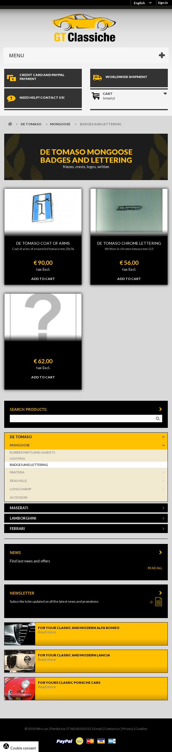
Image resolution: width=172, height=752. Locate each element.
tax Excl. (43, 269)
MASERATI (19, 508)
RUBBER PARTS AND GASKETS (32, 452)
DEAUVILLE (18, 480)
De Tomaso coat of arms (43, 243)
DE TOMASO (31, 124)
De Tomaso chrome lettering (129, 243)
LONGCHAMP (20, 489)
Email (98, 729)
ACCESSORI (18, 497)
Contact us (112, 729)
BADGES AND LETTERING (29, 465)
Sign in (163, 3)
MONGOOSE (60, 124)
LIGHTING (17, 458)
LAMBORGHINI (23, 518)
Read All (155, 568)
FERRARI (17, 528)
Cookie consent (19, 748)
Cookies (141, 729)
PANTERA (17, 472)
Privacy (127, 729)
